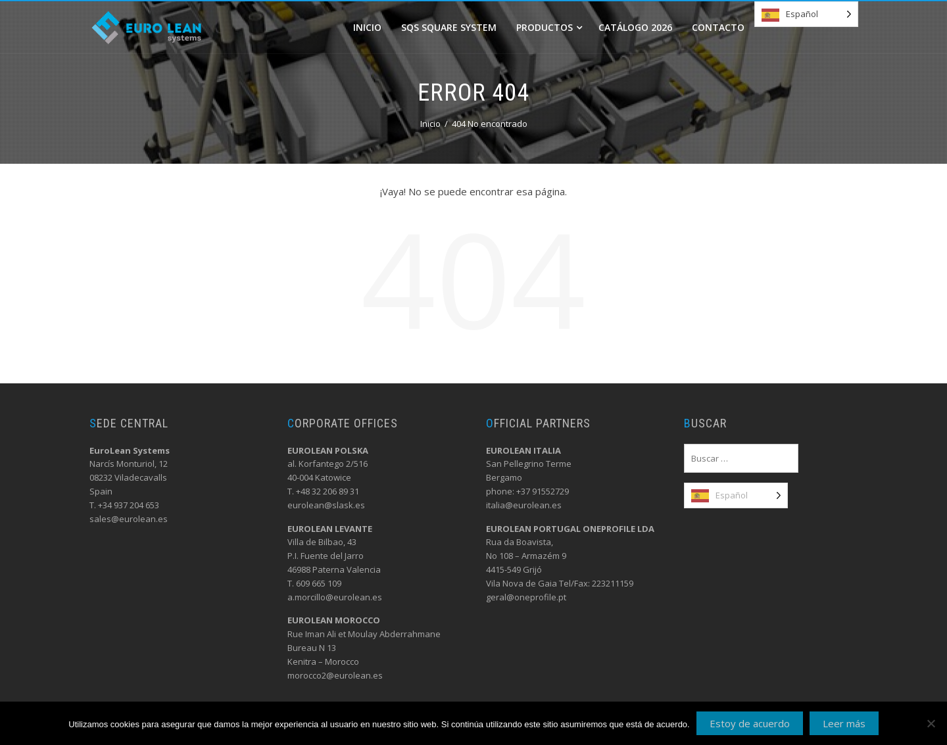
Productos (549, 27)
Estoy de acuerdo (750, 723)
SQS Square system (449, 27)
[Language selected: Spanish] (806, 14)
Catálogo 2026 (635, 27)
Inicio (367, 27)
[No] (930, 723)
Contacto (718, 27)
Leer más (844, 723)
